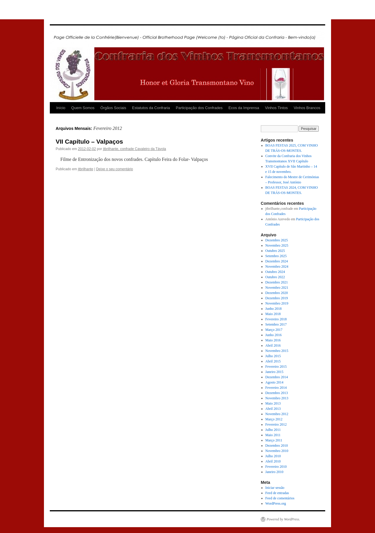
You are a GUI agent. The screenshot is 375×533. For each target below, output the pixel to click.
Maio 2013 (273, 403)
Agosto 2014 (274, 382)
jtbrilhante (85, 169)
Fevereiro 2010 (276, 467)
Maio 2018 (273, 314)
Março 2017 (273, 330)
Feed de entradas (277, 493)
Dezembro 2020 (276, 293)
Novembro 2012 (276, 414)
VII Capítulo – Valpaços (89, 141)
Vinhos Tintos (276, 108)
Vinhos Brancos (307, 108)
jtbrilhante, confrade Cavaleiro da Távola (134, 149)
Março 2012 (273, 419)
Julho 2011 (273, 430)
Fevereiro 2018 (276, 319)
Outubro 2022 (275, 277)
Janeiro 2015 (274, 372)
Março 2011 (273, 440)
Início (60, 108)
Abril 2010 (273, 461)
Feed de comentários (279, 498)
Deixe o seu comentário (114, 169)
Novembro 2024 (276, 266)
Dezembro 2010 (276, 445)
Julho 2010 (273, 456)
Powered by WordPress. (283, 519)
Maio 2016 (273, 340)
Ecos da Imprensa (244, 108)
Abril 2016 (273, 345)
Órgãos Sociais (113, 108)
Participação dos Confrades (199, 108)
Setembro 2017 (276, 324)
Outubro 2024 (275, 272)
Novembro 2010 (276, 451)
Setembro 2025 (276, 256)
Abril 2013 (273, 409)
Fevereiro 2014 (276, 388)
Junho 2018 (273, 309)
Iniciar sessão (274, 488)
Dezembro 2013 (276, 393)
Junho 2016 (273, 335)
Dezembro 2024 (276, 261)
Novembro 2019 (276, 303)
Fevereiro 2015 (276, 366)
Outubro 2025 (275, 251)
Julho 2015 (273, 356)
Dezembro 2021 (276, 282)
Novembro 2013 (276, 398)
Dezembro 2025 (276, 240)
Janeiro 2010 (274, 472)
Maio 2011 (273, 435)
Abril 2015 (273, 361)
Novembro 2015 (276, 351)
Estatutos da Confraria (151, 108)
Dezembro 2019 (276, 298)
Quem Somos (82, 108)
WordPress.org (275, 503)
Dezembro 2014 (276, 377)
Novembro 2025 (276, 245)
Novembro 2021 (276, 288)
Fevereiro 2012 (276, 424)
